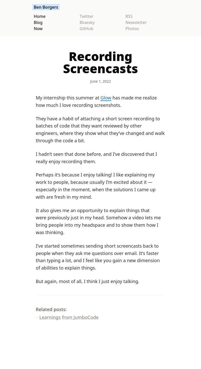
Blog (38, 22)
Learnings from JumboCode (69, 317)
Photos (132, 28)
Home (40, 16)
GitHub (86, 28)
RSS (129, 16)
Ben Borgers (46, 7)
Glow (105, 98)
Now (38, 28)
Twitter (86, 16)
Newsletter (136, 22)
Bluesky (87, 22)
